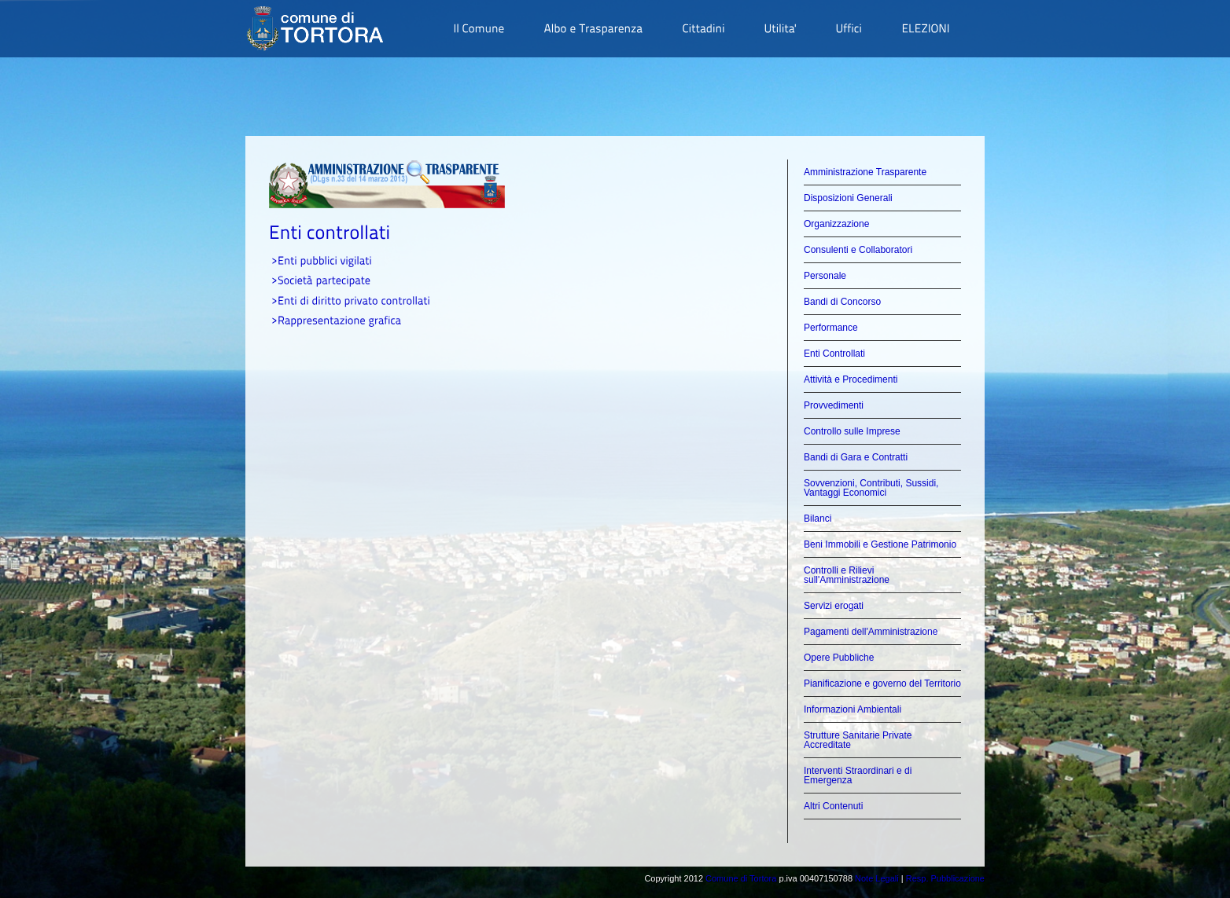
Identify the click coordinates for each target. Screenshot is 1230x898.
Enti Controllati (834, 353)
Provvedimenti (834, 405)
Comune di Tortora (740, 878)
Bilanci (817, 518)
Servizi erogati (834, 605)
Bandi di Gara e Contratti (856, 457)
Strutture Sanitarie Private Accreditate (857, 740)
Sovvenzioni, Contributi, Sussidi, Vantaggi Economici (871, 488)
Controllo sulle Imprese (852, 431)
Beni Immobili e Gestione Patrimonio (880, 544)
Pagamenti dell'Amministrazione (870, 631)
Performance (831, 327)
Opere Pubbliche (839, 657)
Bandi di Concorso (842, 301)
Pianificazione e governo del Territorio (882, 683)
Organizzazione (836, 223)
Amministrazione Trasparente (865, 172)
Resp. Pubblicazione (945, 878)
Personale (825, 275)
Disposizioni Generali (848, 197)
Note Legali (877, 878)
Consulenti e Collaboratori (858, 249)
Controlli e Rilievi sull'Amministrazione (846, 575)
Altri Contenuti (833, 806)
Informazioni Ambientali (852, 709)
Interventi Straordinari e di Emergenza (857, 775)
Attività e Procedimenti (850, 379)
